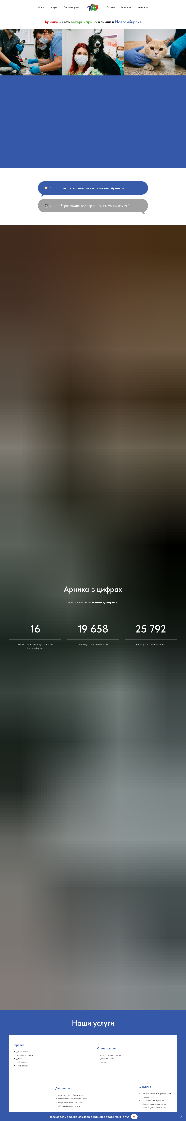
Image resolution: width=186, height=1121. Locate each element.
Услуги (54, 7)
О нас (41, 7)
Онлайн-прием (71, 7)
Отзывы (111, 7)
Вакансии (126, 7)
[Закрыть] (181, 1116)
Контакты (143, 7)
